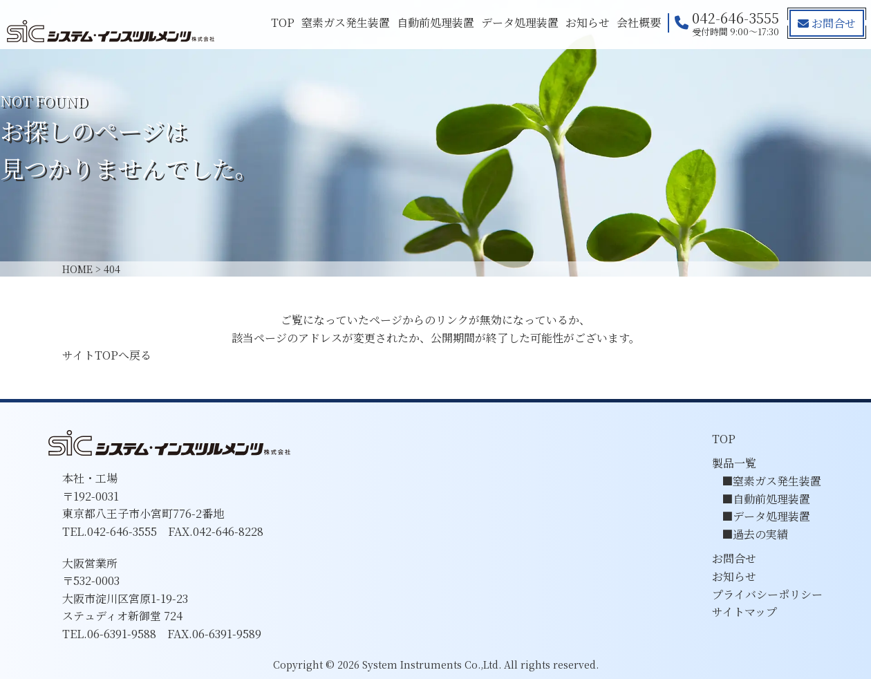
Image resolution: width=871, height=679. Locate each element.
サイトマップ (744, 612)
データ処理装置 (520, 22)
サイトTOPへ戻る (106, 355)
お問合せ (827, 23)
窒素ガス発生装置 (345, 22)
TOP (282, 22)
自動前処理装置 (435, 22)
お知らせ (587, 22)
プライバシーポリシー (767, 594)
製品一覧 (734, 463)
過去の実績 (760, 534)
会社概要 (639, 22)
